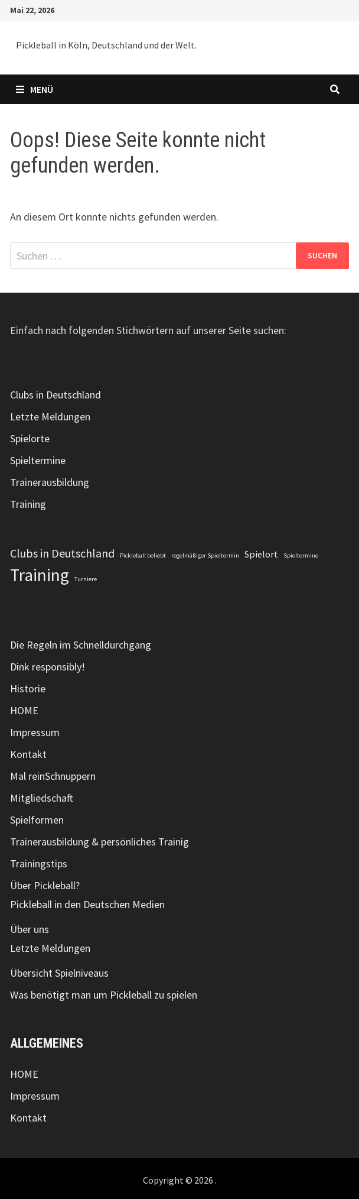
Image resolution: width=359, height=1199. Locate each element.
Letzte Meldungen (50, 416)
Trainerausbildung (49, 482)
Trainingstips (38, 863)
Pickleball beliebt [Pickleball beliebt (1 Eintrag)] (143, 555)
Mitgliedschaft (41, 798)
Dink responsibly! (47, 666)
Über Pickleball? (45, 885)
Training (28, 504)
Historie (27, 688)
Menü (34, 89)
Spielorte (30, 438)
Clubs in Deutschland (55, 394)
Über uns (29, 929)
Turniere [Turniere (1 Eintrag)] (85, 579)
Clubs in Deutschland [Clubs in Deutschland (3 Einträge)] (62, 553)
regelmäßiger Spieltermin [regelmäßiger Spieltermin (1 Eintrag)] (205, 555)
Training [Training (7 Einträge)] (39, 575)
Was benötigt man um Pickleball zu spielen (103, 995)
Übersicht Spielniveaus (59, 973)
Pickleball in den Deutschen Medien (87, 904)
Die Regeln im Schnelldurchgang (80, 645)
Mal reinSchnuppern (53, 776)
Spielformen (37, 820)
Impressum (35, 732)
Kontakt (28, 754)
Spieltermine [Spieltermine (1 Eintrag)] (300, 555)
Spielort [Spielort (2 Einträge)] (261, 554)
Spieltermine (38, 460)
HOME (24, 710)
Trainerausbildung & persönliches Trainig (99, 841)
